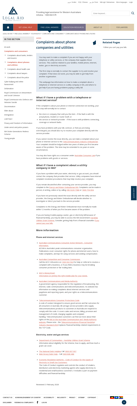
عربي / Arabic (72, 2)
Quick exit (133, 193)
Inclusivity (61, 397)
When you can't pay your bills (115, 47)
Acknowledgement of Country (28, 397)
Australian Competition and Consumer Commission (59, 259)
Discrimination (9, 106)
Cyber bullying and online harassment (13, 82)
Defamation (9, 88)
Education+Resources (74, 27)
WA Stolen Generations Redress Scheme (16, 132)
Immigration (9, 115)
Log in (44, 402)
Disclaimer (7, 402)
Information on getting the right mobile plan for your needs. (63, 276)
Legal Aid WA (7, 34)
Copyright (92, 397)
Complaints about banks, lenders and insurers (20, 56)
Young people (9, 138)
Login (131, 2)
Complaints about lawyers (17, 73)
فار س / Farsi (94, 2)
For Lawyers (122, 27)
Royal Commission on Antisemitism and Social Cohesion (18, 94)
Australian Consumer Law (85, 155)
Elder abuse (8, 110)
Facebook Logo (37, 402)
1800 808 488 (68, 354)
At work (7, 47)
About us (98, 27)
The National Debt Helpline (50, 351)
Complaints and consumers (52, 34)
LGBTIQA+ (8, 119)
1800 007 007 (70, 351)
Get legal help (25, 27)
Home (8, 27)
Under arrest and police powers (16, 127)
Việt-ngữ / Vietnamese (107, 2)
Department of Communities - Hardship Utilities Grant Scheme (64, 340)
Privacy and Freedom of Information (18, 123)
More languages (121, 2)
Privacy (72, 397)
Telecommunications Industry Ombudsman (80, 141)
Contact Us (7, 397)
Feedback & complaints (23, 402)
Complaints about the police (18, 77)
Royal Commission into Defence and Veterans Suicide (18, 100)
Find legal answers (49, 27)
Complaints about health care (18, 69)
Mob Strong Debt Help (48, 354)
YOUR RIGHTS (35, 34)
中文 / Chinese (83, 2)
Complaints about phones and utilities (18, 63)
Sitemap (81, 397)
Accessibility (49, 397)
